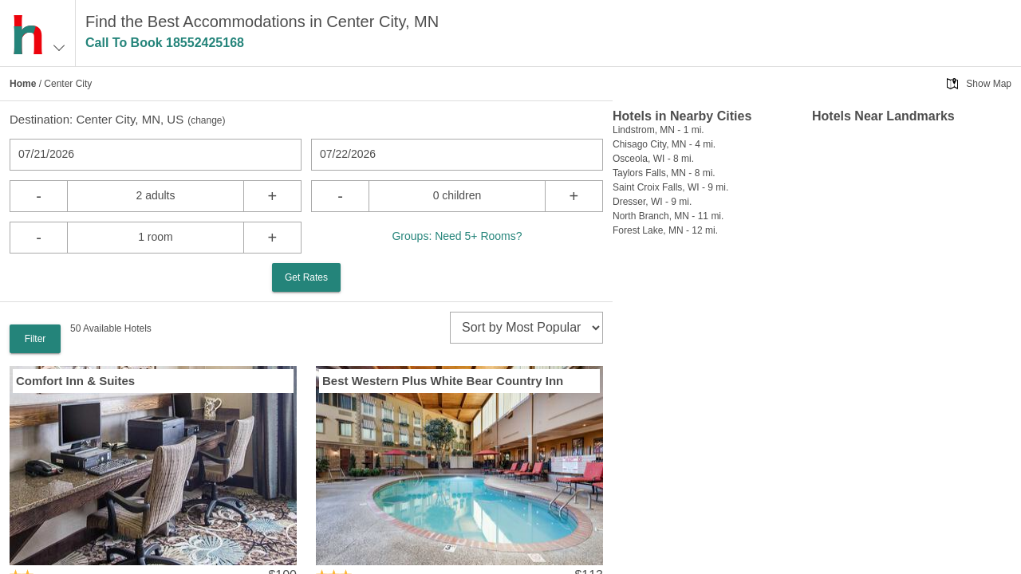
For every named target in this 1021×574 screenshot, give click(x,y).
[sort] (526, 328)
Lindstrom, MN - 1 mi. (658, 130)
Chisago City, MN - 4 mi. (664, 144)
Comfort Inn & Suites (75, 380)
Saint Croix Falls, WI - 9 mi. (670, 187)
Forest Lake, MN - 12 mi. (665, 230)
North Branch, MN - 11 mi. (668, 216)
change (206, 120)
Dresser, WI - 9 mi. (652, 201)
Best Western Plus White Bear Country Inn (442, 380)
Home (23, 83)
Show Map (988, 83)
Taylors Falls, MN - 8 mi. (664, 173)
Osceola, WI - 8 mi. (653, 158)
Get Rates (306, 277)
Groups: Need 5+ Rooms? (457, 236)
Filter (35, 338)
